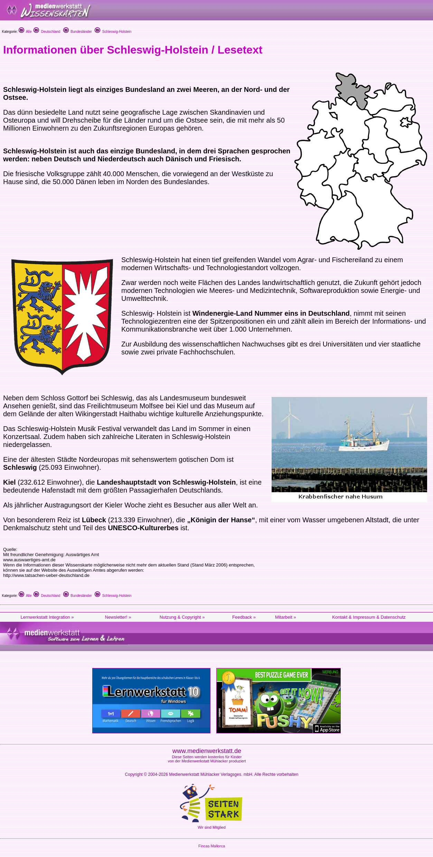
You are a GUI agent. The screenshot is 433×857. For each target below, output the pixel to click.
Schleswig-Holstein (113, 32)
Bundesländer (77, 32)
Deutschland (47, 32)
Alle (25, 32)
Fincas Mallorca (211, 846)
